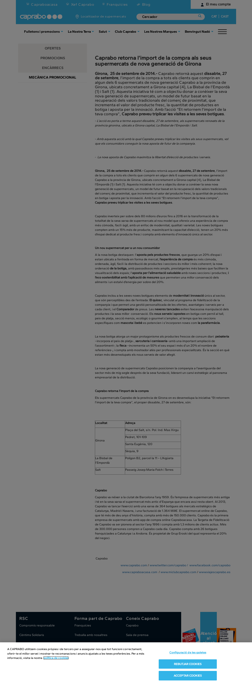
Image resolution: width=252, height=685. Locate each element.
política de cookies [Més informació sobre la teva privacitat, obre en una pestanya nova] (56, 658)
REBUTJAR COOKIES (188, 664)
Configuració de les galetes (187, 652)
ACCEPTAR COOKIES (188, 675)
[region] (126, 663)
